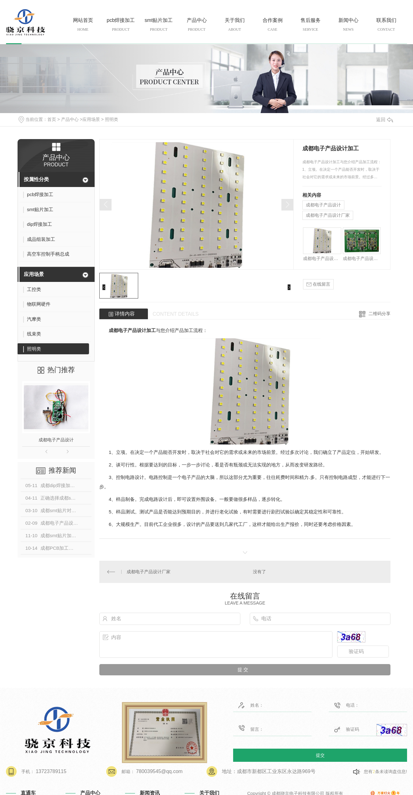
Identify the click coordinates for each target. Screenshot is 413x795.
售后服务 (310, 25)
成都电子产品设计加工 (322, 258)
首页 (51, 119)
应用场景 (91, 119)
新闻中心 (348, 25)
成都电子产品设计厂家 (328, 215)
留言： (263, 728)
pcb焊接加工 (121, 25)
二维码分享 (379, 313)
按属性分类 (36, 179)
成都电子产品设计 (56, 439)
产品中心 (197, 25)
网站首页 (83, 25)
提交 (320, 754)
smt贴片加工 (159, 25)
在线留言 (318, 284)
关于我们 (235, 25)
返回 (384, 119)
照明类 (111, 119)
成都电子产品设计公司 (362, 258)
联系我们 (386, 25)
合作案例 (272, 25)
